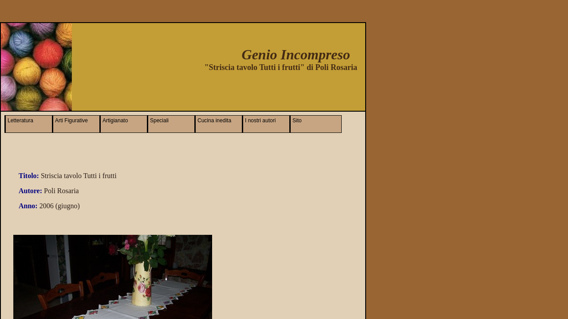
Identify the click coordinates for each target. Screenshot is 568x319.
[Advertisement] (252, 88)
